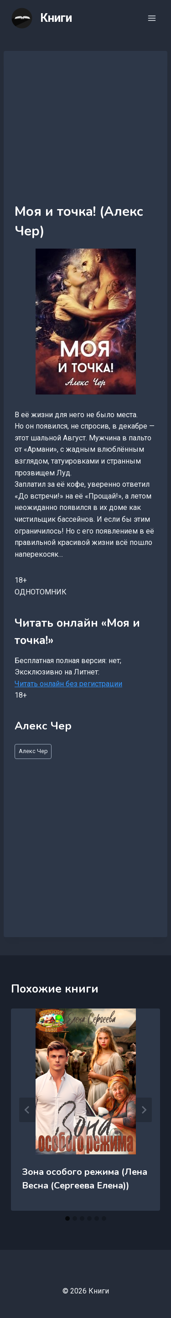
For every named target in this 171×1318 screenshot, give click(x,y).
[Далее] (143, 1110)
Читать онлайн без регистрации (68, 683)
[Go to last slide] (27, 1110)
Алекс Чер (33, 751)
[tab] (67, 1218)
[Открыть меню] (151, 18)
